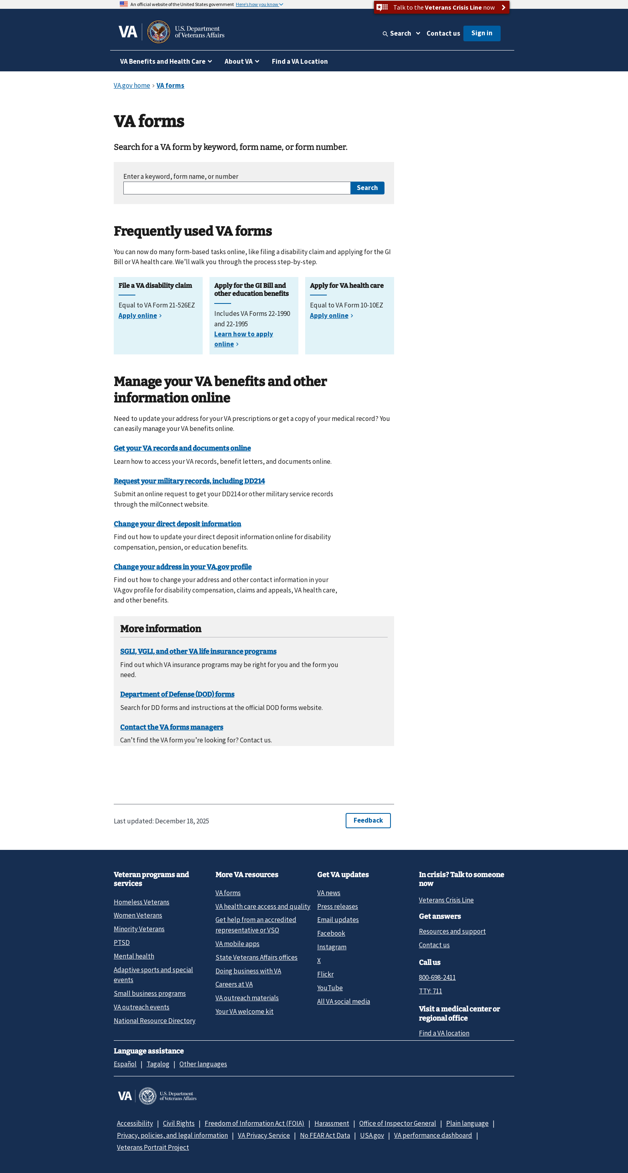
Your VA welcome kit (244, 1011)
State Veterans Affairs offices (256, 957)
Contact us (443, 33)
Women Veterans (138, 915)
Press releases (337, 906)
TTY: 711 (430, 991)
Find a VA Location (300, 61)
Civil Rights (179, 1123)
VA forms (228, 892)
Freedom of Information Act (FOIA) (254, 1123)
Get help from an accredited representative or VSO (255, 924)
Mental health (134, 956)
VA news (328, 892)
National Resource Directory (154, 1020)
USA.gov (372, 1135)
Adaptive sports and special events (153, 974)
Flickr (325, 974)
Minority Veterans (139, 928)
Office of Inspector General (397, 1123)
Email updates (338, 919)
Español (125, 1064)
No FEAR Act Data (325, 1135)
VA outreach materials (247, 997)
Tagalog (158, 1064)
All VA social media (343, 1001)
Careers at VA (234, 984)
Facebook (331, 933)
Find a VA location (444, 1033)
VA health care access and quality (262, 906)
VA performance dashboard (433, 1135)
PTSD (122, 942)
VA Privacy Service (264, 1135)
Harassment (331, 1123)
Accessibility (135, 1123)
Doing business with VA (248, 971)
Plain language (467, 1123)
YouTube (330, 987)
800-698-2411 (437, 977)
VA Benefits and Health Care (162, 61)
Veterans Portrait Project (153, 1147)
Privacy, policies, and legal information (172, 1135)
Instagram (331, 946)
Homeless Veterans (141, 902)
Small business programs (150, 993)
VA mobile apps (237, 943)
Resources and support (452, 931)
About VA (239, 61)
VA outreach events (141, 1007)
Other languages (203, 1064)
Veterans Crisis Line (446, 900)
